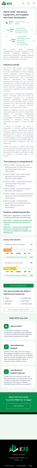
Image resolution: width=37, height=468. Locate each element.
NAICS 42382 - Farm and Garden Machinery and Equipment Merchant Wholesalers (17, 176)
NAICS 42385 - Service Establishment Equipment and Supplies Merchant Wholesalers (19, 196)
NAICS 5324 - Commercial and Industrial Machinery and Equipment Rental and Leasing (17, 222)
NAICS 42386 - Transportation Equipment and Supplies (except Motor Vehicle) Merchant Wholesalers (18, 204)
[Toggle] (27, 23)
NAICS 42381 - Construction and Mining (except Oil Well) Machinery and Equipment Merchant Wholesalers (18, 168)
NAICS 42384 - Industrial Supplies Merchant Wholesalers (18, 190)
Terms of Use (9, 466)
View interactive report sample (18, 310)
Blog (30, 466)
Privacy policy (21, 466)
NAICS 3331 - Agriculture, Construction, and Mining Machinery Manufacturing (17, 216)
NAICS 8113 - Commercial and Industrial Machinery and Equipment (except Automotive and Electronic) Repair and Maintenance (17, 230)
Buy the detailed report (18, 285)
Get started (18, 406)
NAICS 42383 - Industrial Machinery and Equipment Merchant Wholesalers (18, 184)
